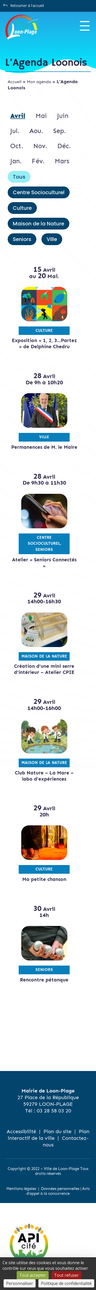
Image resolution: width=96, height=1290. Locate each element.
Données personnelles (60, 1188)
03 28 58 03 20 (54, 1111)
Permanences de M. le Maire (44, 447)
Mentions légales (21, 1188)
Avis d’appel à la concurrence (58, 1191)
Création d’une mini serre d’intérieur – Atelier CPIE (44, 669)
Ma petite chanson (44, 879)
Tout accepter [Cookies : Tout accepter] (32, 1275)
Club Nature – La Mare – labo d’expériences (44, 776)
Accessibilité (21, 1131)
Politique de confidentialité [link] (66, 1283)
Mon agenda (39, 81)
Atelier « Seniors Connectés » (44, 563)
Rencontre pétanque (44, 980)
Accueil (15, 81)
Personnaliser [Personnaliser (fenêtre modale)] (19, 1283)
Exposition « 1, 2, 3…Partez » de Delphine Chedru (44, 343)
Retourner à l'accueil (27, 5)
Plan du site (57, 1131)
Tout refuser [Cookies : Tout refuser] (66, 1275)
